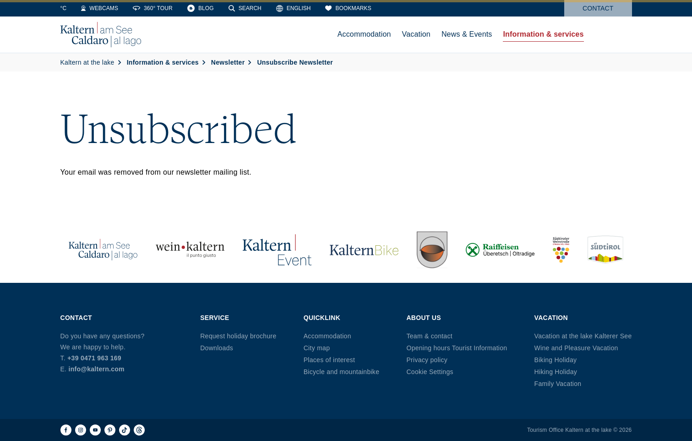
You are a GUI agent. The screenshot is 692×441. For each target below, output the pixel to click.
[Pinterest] (109, 429)
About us (423, 317)
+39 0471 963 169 (94, 358)
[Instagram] (80, 429)
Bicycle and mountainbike (341, 371)
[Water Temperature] (111, 8)
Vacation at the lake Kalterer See (583, 336)
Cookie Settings (429, 371)
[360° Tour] (211, 8)
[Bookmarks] (406, 8)
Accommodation (327, 336)
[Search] (303, 8)
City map (317, 348)
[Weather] (72, 8)
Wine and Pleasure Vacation (576, 348)
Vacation (551, 317)
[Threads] (139, 429)
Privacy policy (426, 360)
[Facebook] (65, 429)
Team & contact (429, 336)
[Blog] (258, 8)
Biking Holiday (555, 360)
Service (214, 317)
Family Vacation (558, 383)
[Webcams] (157, 8)
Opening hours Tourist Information (456, 348)
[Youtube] (95, 429)
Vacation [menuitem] (416, 34)
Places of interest (329, 360)
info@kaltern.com (96, 369)
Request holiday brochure (238, 336)
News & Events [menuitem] (466, 34)
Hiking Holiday (555, 371)
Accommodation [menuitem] (364, 34)
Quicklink (322, 317)
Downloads (216, 348)
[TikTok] (124, 429)
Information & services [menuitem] (543, 34)
